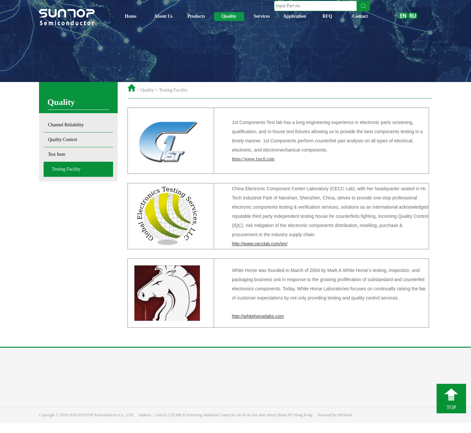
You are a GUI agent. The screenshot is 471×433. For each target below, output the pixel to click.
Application (294, 16)
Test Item (56, 154)
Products (196, 16)
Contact (360, 16)
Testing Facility (66, 169)
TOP (451, 407)
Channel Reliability (66, 124)
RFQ (327, 16)
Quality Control (62, 139)
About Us (163, 16)
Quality (229, 16)
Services (262, 16)
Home (131, 16)
